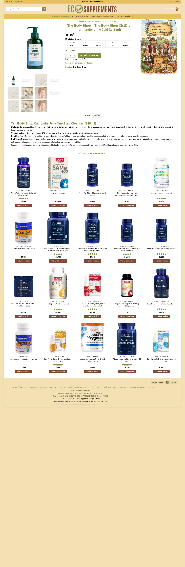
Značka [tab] (97, 115)
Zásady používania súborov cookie (111, 387)
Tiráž (70, 387)
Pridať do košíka (89, 55)
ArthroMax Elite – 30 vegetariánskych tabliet (92, 194)
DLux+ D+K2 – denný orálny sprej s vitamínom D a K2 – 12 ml (92, 305)
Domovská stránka (86, 21)
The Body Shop (79, 67)
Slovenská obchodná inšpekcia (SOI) (82, 401)
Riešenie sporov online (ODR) (62, 401)
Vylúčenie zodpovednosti (84, 387)
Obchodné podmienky (39, 387)
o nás (170, 2)
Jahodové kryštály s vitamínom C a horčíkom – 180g (23, 305)
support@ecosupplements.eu (91, 399)
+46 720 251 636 (68, 399)
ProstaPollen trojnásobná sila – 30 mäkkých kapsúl (23, 194)
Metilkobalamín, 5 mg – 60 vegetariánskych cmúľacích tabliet (127, 194)
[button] (15, 2)
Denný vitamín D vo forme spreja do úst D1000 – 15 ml (161, 360)
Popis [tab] (87, 115)
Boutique (98, 21)
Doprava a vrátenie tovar (18, 387)
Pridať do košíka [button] (24, 205)
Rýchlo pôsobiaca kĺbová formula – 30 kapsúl (127, 360)
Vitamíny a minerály (81, 16)
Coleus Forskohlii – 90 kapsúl (161, 193)
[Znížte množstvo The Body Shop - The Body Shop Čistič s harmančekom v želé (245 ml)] (66, 55)
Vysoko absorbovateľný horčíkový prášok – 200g (92, 360)
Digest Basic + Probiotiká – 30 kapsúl (23, 359)
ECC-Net (104, 401)
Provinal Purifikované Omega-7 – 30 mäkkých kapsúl (127, 249)
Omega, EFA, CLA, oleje (113, 16)
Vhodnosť (97, 16)
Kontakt (176, 2)
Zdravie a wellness (61, 16)
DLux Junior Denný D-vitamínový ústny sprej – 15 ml (58, 360)
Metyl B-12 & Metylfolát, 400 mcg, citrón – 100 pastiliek (127, 305)
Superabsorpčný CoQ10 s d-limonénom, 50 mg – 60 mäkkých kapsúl (58, 249)
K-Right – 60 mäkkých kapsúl (58, 304)
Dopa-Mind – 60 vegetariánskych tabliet (161, 304)
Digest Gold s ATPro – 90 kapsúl (23, 248)
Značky (129, 16)
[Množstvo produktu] (70, 55)
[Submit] (44, 9)
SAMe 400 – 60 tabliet (58, 193)
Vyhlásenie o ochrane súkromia (140, 387)
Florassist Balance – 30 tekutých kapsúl (161, 248)
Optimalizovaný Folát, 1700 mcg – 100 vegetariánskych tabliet (92, 249)
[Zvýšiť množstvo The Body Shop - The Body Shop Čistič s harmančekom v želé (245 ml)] (74, 55)
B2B (65, 387)
